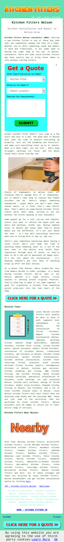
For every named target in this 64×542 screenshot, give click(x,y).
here (28, 481)
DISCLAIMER (56, 17)
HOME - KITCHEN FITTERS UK (32, 510)
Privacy (57, 517)
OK (56, 539)
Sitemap (7, 517)
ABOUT (39, 17)
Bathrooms (44, 486)
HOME (33, 17)
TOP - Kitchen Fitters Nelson (20, 486)
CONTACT (46, 17)
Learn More (41, 539)
